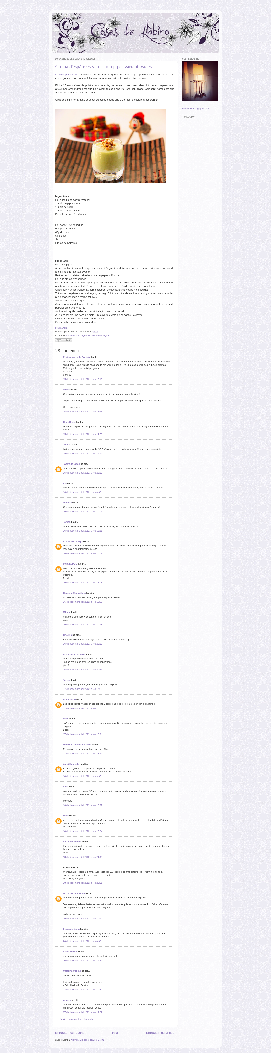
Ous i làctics (72, 335)
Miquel (67, 612)
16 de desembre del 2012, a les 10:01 (82, 511)
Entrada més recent (69, 1032)
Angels (67, 1000)
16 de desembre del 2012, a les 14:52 (82, 553)
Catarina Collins (72, 971)
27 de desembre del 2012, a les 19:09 (82, 1012)
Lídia (66, 786)
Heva (66, 815)
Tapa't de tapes (71, 464)
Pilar (65, 718)
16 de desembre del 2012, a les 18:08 (82, 582)
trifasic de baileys (73, 541)
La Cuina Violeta (72, 841)
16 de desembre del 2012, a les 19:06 (82, 602)
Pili (65, 483)
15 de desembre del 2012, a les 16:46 (82, 411)
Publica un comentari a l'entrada (76, 1019)
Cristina (67, 635)
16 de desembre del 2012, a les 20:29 (82, 643)
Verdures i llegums (101, 335)
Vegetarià (85, 335)
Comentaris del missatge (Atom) (88, 1039)
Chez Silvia (69, 422)
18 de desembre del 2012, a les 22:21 (82, 882)
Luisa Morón (70, 951)
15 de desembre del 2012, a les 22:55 (82, 453)
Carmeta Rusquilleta (74, 593)
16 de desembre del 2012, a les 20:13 (82, 624)
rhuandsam (69, 699)
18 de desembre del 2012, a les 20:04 (82, 831)
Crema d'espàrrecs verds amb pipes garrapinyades (103, 66)
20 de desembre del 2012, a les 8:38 (82, 941)
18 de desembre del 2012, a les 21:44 (82, 857)
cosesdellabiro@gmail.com (196, 108)
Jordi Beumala (71, 764)
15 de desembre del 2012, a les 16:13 (82, 379)
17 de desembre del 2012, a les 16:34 (82, 734)
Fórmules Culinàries (74, 654)
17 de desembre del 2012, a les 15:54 (82, 708)
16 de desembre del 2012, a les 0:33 (82, 492)
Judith (66, 444)
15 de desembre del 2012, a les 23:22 (82, 472)
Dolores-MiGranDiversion (77, 744)
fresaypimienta (71, 929)
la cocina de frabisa (74, 893)
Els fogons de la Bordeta (76, 357)
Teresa (67, 522)
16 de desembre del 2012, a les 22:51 (82, 669)
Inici (115, 1032)
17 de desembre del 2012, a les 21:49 (82, 753)
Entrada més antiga (160, 1032)
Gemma (67, 502)
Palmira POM (70, 563)
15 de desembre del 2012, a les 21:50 (82, 434)
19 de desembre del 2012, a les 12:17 (82, 918)
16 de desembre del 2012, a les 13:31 (82, 530)
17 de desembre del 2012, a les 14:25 (82, 689)
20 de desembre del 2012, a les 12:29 (82, 960)
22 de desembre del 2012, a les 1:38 (82, 989)
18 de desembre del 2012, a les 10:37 (82, 805)
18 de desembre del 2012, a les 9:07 (82, 776)
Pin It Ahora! (61, 328)
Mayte (66, 389)
